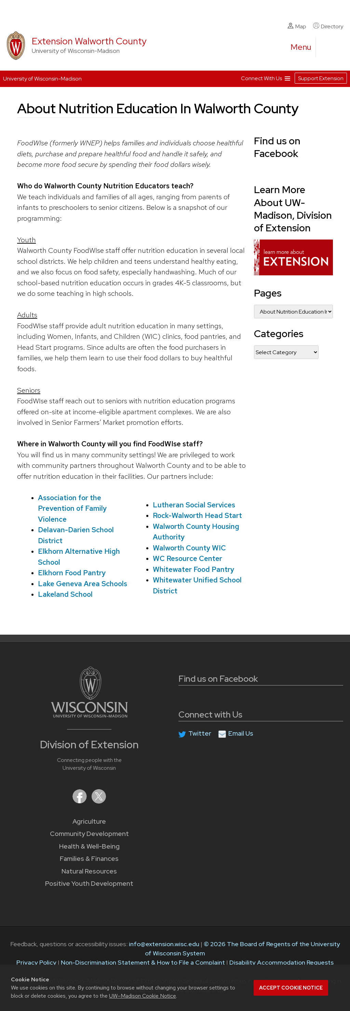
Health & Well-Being (89, 846)
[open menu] (301, 47)
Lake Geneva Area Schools (82, 583)
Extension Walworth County (89, 41)
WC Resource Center (187, 558)
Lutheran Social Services (194, 504)
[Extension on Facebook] (80, 801)
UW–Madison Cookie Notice (142, 995)
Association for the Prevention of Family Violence (72, 508)
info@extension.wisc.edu (164, 944)
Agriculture (89, 821)
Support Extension (321, 78)
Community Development (89, 833)
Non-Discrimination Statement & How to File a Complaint (143, 962)
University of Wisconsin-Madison (42, 78)
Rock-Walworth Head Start (197, 515)
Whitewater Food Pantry (193, 569)
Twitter (199, 733)
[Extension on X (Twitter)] (99, 801)
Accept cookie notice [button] (291, 987)
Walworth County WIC (189, 547)
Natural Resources (89, 871)
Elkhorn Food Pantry (72, 572)
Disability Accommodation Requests (281, 962)
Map (296, 26)
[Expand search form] (327, 47)
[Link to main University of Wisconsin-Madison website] (89, 715)
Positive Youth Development (89, 883)
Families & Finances (89, 858)
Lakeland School (65, 594)
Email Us (240, 733)
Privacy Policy (36, 962)
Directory (328, 26)
